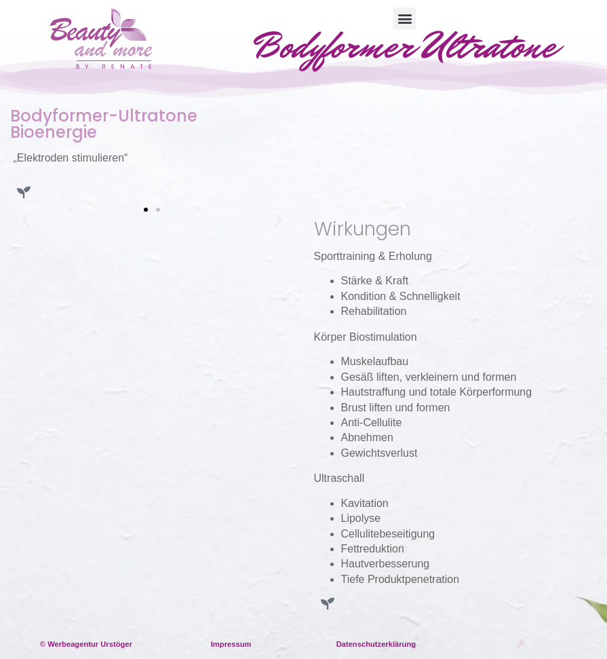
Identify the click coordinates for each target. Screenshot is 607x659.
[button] (404, 18)
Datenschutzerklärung (376, 644)
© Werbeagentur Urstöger (86, 644)
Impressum (231, 644)
